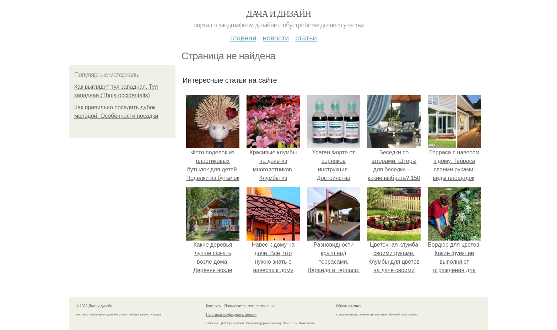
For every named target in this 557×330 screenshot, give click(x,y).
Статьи (306, 38)
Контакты (213, 306)
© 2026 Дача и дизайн (94, 306)
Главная (243, 38)
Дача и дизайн (278, 14)
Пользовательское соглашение (250, 306)
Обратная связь (349, 306)
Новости (276, 38)
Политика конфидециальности (231, 315)
